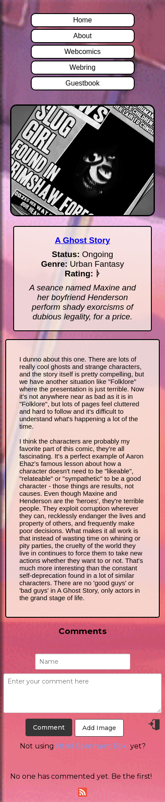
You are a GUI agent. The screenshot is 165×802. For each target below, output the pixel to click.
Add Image (99, 728)
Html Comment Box (91, 746)
